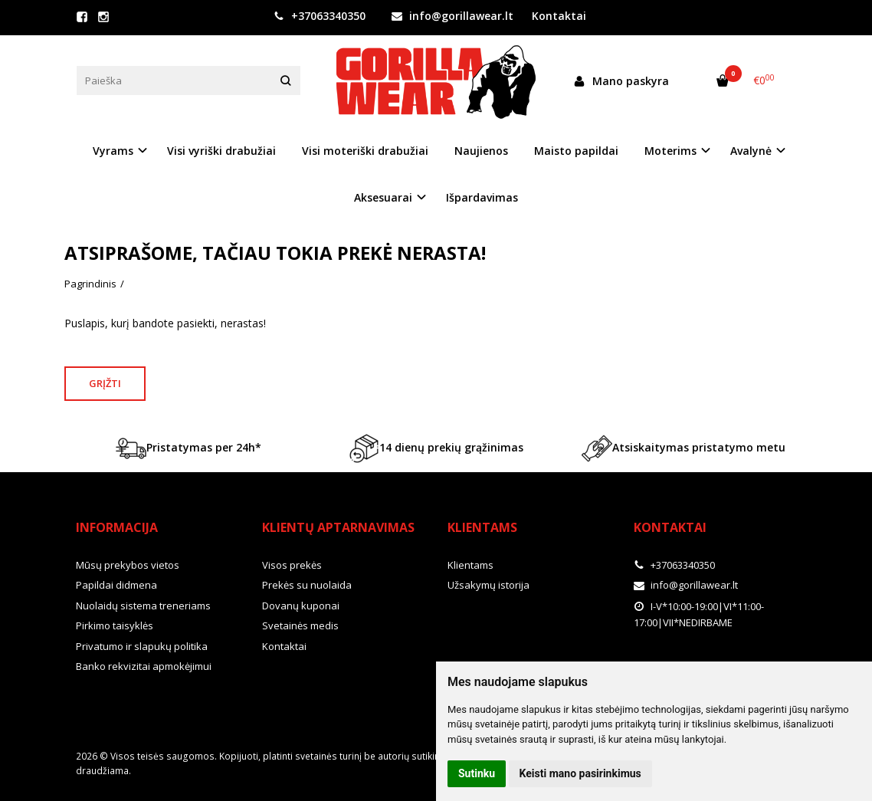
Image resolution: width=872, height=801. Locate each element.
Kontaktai (559, 15)
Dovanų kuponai (300, 605)
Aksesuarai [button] (383, 197)
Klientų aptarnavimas (338, 527)
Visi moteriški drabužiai (365, 150)
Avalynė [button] (751, 150)
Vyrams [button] (113, 150)
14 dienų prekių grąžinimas (436, 448)
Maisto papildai (576, 150)
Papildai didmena (116, 585)
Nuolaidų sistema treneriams (143, 605)
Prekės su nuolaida (307, 585)
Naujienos (481, 150)
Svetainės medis (300, 625)
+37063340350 (320, 15)
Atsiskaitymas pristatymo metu (683, 448)
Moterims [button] (670, 150)
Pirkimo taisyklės (114, 625)
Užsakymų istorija (488, 585)
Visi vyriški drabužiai (221, 150)
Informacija (117, 527)
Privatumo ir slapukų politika (142, 646)
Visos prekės (292, 565)
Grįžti (105, 383)
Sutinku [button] (476, 773)
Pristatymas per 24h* (188, 448)
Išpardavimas (482, 197)
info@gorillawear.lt (452, 15)
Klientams (482, 527)
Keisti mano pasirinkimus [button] (580, 773)
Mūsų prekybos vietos (127, 565)
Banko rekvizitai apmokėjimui (143, 666)
